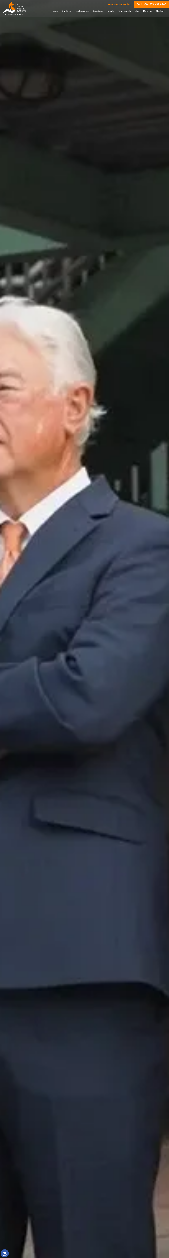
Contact (160, 11)
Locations (98, 11)
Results (110, 11)
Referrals (147, 11)
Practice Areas (82, 11)
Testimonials (124, 11)
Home (55, 11)
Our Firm (66, 11)
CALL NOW (151, 4)
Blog (137, 11)
